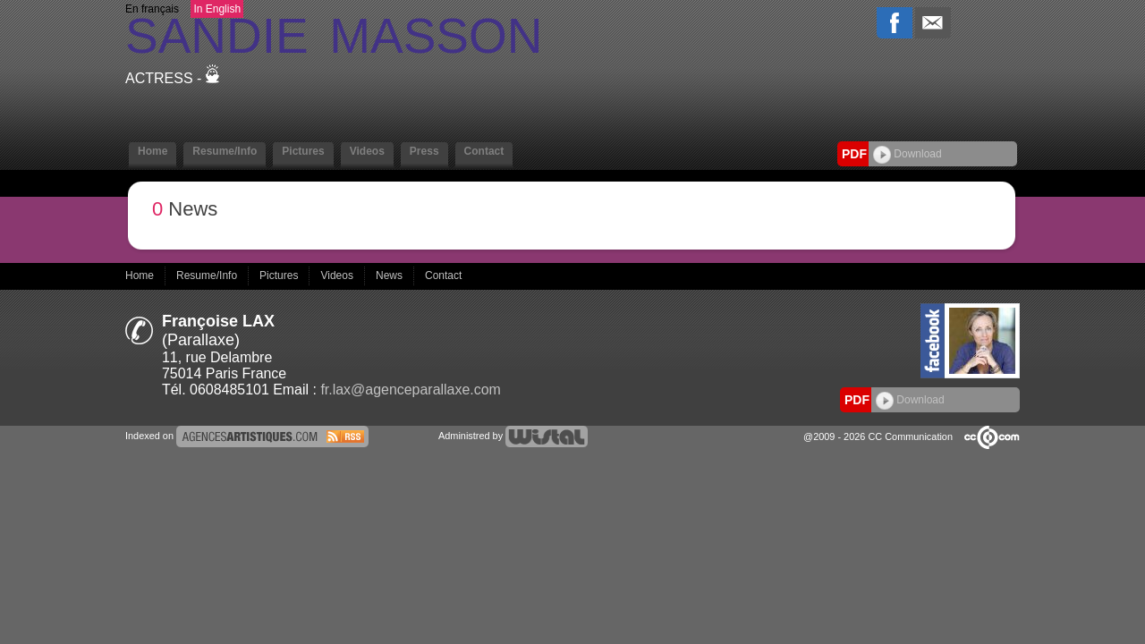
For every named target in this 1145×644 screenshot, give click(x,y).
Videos (367, 151)
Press (424, 151)
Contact (484, 151)
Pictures (303, 151)
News (390, 275)
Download (907, 154)
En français (152, 9)
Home (152, 151)
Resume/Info (224, 151)
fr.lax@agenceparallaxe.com (410, 389)
